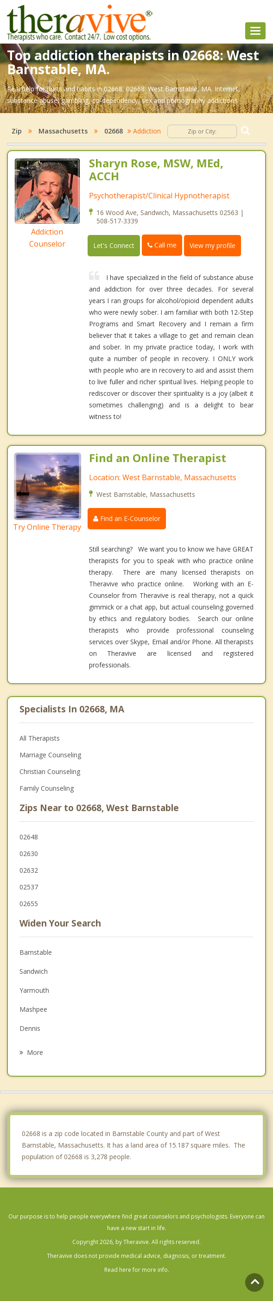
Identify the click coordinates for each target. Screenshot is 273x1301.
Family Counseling (46, 788)
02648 (28, 836)
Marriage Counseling (50, 754)
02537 (28, 886)
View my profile (212, 245)
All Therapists (39, 738)
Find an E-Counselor (126, 518)
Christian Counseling (49, 771)
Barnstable (35, 952)
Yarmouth (34, 990)
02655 (28, 903)
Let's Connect (113, 245)
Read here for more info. (136, 1270)
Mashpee (33, 1009)
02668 (113, 131)
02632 (28, 870)
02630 (28, 853)
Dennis (29, 1028)
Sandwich (33, 971)
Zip (17, 131)
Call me (162, 245)
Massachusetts (63, 131)
